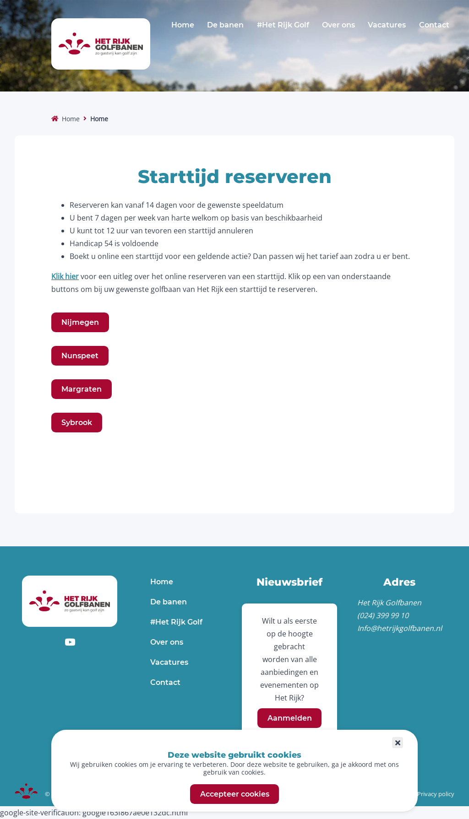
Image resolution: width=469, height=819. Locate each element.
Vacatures (387, 25)
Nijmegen (80, 322)
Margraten (81, 389)
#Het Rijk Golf (283, 25)
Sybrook (76, 422)
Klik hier (65, 276)
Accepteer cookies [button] (234, 794)
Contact (434, 25)
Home (182, 25)
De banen (225, 25)
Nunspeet (79, 355)
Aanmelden (289, 718)
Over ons (338, 25)
